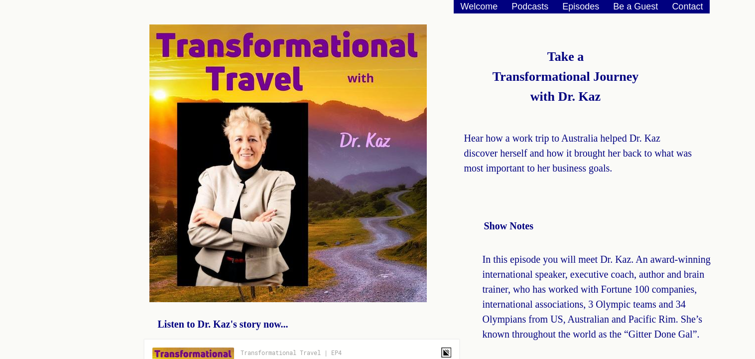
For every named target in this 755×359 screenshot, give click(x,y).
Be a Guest (635, 6)
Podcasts (529, 6)
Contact (687, 6)
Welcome (479, 6)
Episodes (580, 6)
